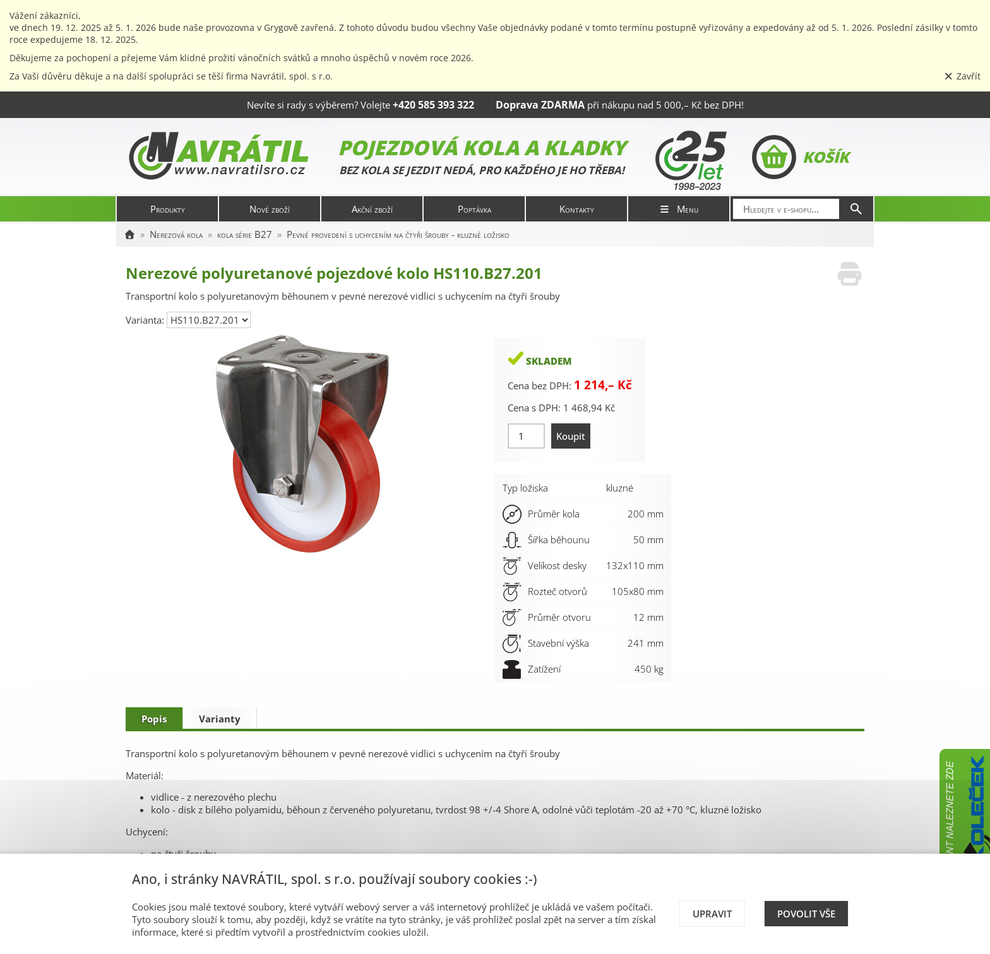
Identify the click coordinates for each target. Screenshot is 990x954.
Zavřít (962, 76)
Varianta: (146, 320)
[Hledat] (856, 208)
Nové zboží (269, 209)
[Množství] (526, 436)
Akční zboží (372, 209)
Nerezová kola (176, 234)
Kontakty (576, 209)
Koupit (570, 436)
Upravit (712, 913)
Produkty (167, 209)
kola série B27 (244, 234)
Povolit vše (806, 913)
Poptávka (474, 209)
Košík (800, 157)
